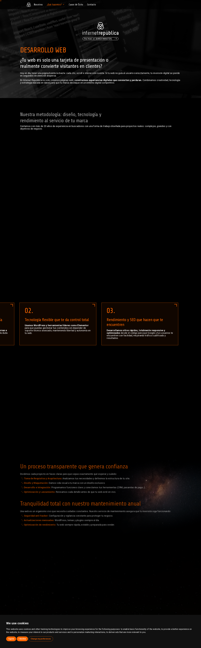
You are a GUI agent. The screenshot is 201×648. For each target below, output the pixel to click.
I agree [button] (11, 639)
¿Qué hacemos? (56, 4)
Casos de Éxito (76, 4)
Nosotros (38, 4)
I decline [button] (22, 639)
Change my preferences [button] (41, 639)
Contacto (91, 4)
